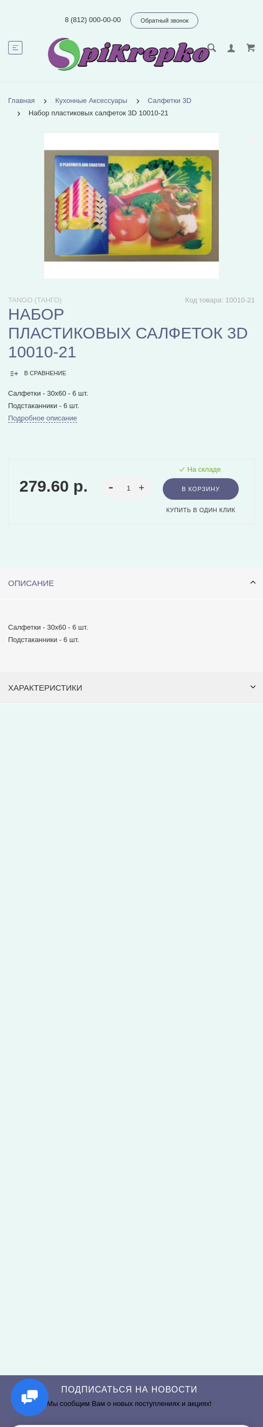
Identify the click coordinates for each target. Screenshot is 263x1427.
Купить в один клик (200, 510)
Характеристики (132, 687)
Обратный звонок (165, 20)
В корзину (201, 489)
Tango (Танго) (35, 300)
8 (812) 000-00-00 (93, 20)
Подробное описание (42, 418)
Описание (132, 583)
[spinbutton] (127, 488)
